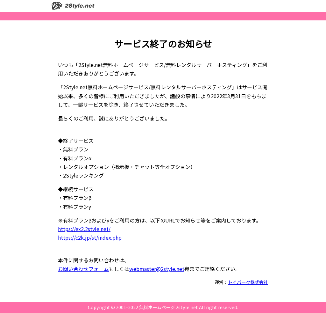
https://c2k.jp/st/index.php (90, 237)
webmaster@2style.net (156, 269)
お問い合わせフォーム (83, 269)
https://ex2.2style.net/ (84, 229)
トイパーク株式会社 (248, 282)
